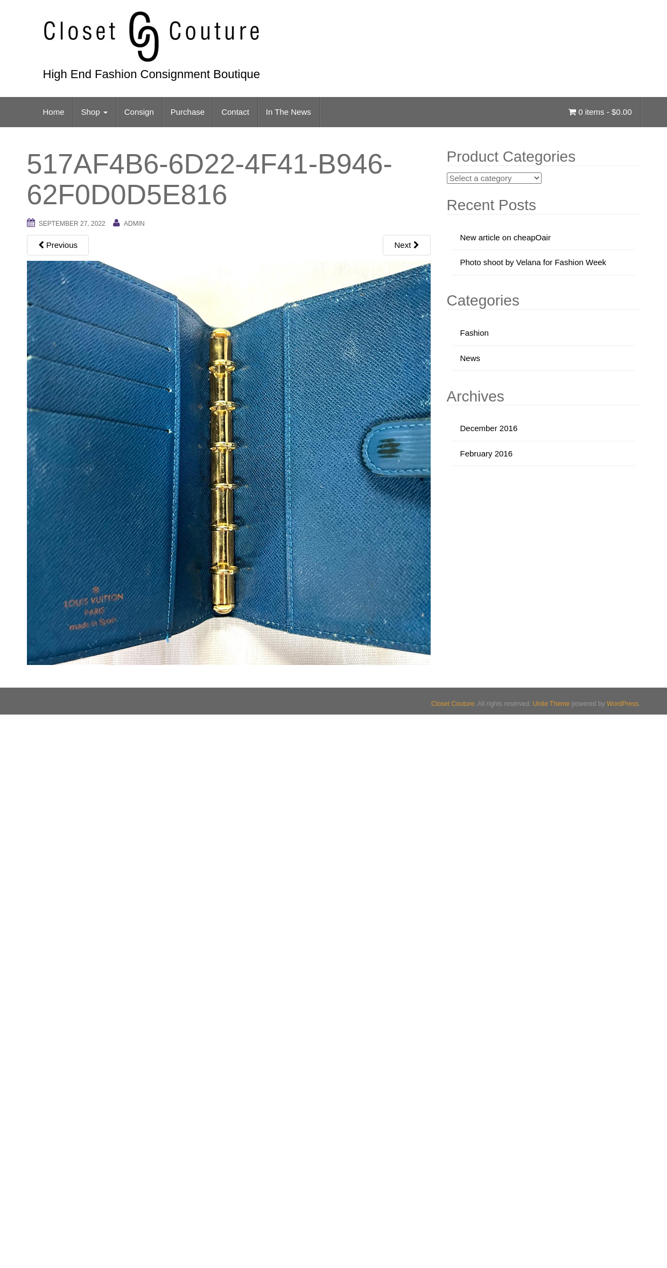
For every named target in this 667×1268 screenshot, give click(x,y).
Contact (235, 111)
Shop (94, 111)
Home (54, 111)
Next (406, 245)
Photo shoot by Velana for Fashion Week (533, 262)
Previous (58, 245)
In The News (288, 111)
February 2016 (486, 453)
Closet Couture (452, 704)
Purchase (188, 111)
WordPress (622, 704)
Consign (139, 111)
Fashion (474, 332)
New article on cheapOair (505, 237)
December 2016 (489, 428)
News (470, 358)
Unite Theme (551, 704)
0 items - (599, 111)
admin (134, 223)
